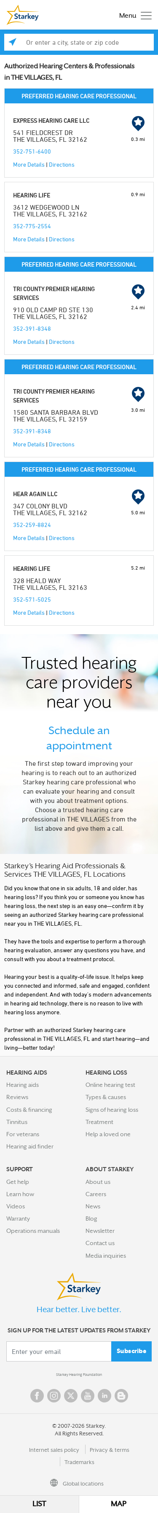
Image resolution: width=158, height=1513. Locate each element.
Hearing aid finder (30, 1146)
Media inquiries (106, 1255)
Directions (62, 164)
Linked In (104, 1395)
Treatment (99, 1122)
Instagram (54, 1395)
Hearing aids (22, 1084)
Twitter (71, 1395)
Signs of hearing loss (112, 1109)
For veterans (22, 1134)
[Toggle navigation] (133, 15)
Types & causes (106, 1097)
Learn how (20, 1194)
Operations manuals (33, 1230)
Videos (15, 1206)
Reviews (17, 1097)
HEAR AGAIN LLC (35, 493)
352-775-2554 (32, 226)
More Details (29, 164)
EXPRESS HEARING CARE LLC (51, 120)
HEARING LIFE (31, 195)
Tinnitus (16, 1122)
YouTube (87, 1395)
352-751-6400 (32, 151)
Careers (96, 1194)
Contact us (100, 1243)
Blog (91, 1218)
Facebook (37, 1395)
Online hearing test (110, 1084)
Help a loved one (108, 1134)
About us (98, 1181)
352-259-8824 (32, 524)
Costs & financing (29, 1109)
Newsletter (100, 1230)
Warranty (18, 1218)
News (93, 1206)
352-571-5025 (32, 599)
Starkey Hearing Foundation (79, 1375)
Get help (17, 1181)
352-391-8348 (32, 328)
